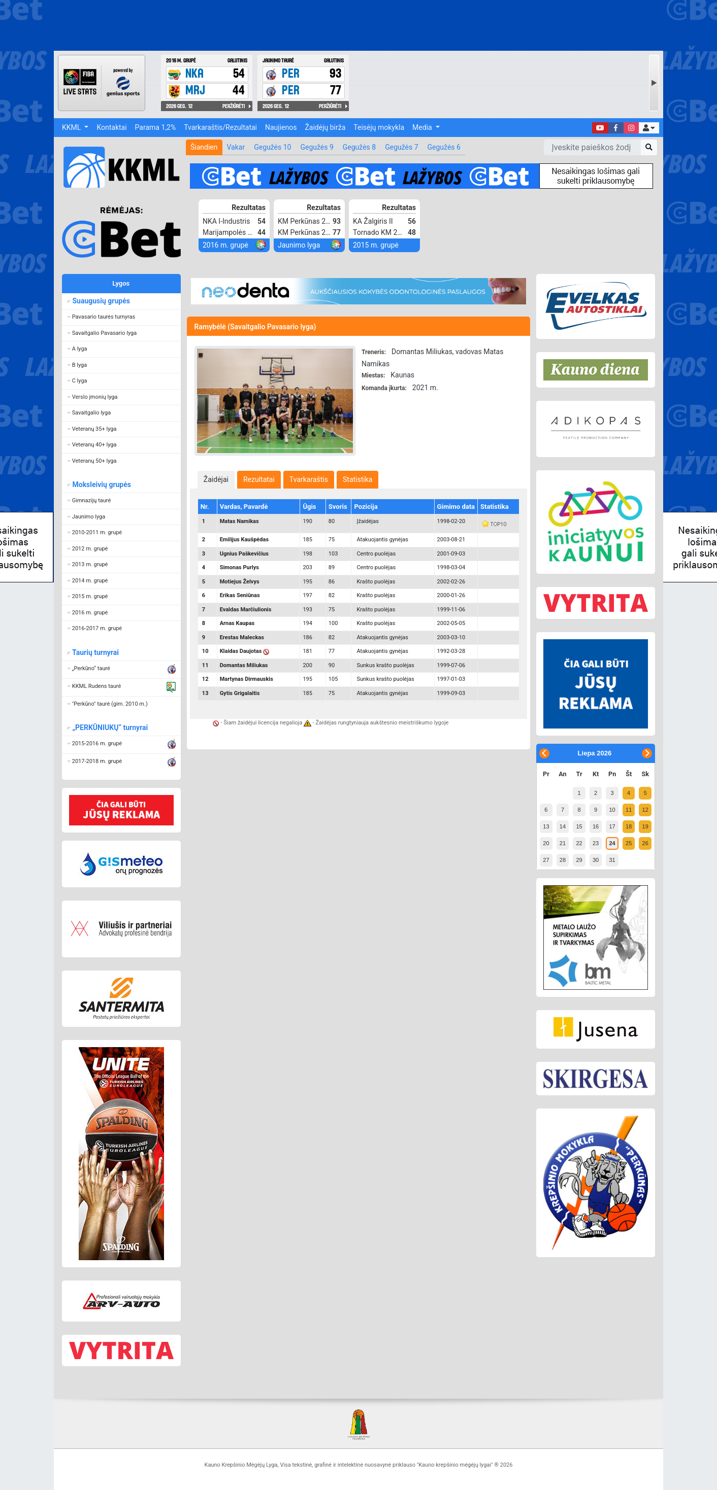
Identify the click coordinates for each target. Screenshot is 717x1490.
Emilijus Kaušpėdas (244, 539)
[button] (649, 127)
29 (579, 860)
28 (563, 860)
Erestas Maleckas (242, 637)
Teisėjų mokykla (378, 127)
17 (612, 826)
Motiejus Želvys (239, 581)
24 (612, 843)
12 (645, 810)
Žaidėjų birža (325, 127)
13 (546, 826)
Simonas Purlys (239, 567)
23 (596, 843)
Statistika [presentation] (357, 479)
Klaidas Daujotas (241, 651)
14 (563, 826)
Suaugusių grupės (101, 301)
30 (596, 860)
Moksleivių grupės (101, 484)
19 (645, 826)
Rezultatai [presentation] (259, 479)
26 (645, 843)
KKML (72, 127)
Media (423, 127)
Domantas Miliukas (244, 665)
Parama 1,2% (155, 127)
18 (629, 826)
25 (629, 843)
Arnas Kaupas (237, 623)
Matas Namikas (239, 521)
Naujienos (281, 127)
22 (579, 843)
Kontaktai (111, 127)
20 (546, 843)
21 (563, 843)
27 (546, 860)
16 (596, 826)
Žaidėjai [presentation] (216, 479)
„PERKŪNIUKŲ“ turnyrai (109, 727)
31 (612, 860)
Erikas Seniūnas (240, 595)
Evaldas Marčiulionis (246, 609)
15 (579, 826)
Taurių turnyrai (95, 652)
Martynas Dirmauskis (246, 679)
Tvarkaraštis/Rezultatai (220, 127)
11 (629, 810)
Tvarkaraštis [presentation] (308, 479)
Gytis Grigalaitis (240, 693)
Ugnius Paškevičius (244, 553)
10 (612, 810)
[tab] (216, 479)
